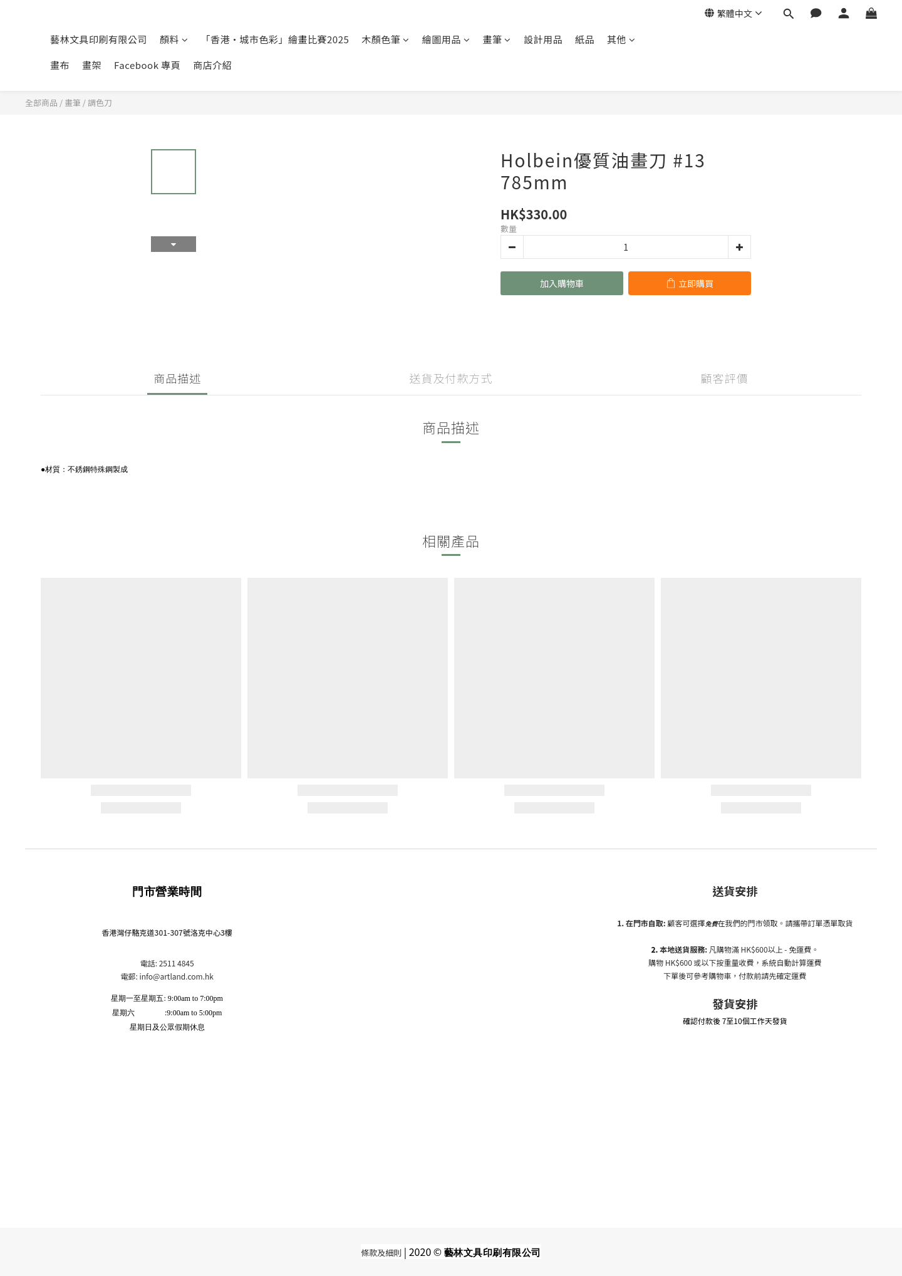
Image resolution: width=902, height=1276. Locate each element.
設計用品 (543, 39)
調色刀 (100, 102)
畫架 (91, 64)
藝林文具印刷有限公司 (98, 39)
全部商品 (41, 102)
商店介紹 (212, 64)
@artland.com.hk (183, 976)
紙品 (584, 39)
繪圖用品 (446, 39)
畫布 (60, 64)
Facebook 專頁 (147, 64)
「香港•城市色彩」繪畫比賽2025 (275, 39)
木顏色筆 (385, 39)
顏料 (174, 39)
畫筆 (496, 39)
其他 (621, 39)
